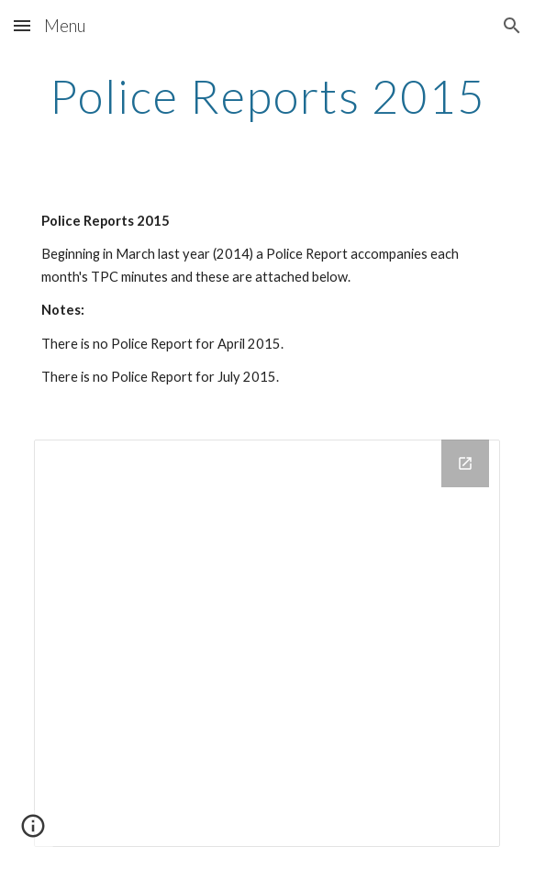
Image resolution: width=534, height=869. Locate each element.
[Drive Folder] (266, 643)
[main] (266, 96)
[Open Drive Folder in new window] (465, 463)
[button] (22, 25)
